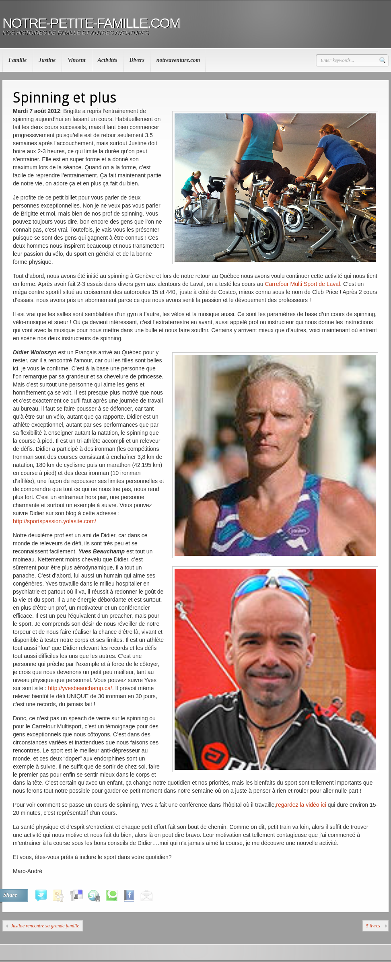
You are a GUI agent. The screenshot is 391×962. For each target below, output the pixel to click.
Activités (107, 60)
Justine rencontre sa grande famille (45, 926)
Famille (17, 60)
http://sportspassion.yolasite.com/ (54, 521)
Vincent (76, 60)
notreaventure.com (178, 60)
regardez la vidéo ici (301, 805)
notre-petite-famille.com (91, 23)
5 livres (373, 926)
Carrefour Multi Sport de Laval (302, 284)
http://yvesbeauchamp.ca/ (80, 688)
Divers (137, 60)
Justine (47, 60)
